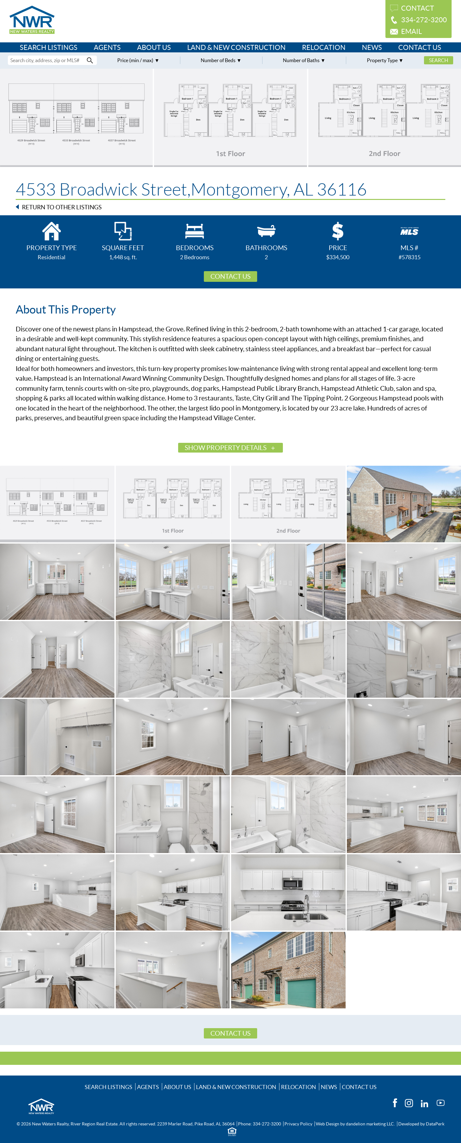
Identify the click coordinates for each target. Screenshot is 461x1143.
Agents (107, 47)
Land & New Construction (236, 47)
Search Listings (48, 47)
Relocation (324, 47)
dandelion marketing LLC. (370, 1123)
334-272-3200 (424, 20)
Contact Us (419, 47)
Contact (417, 8)
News (372, 47)
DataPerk (435, 1123)
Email (411, 31)
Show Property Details (226, 447)
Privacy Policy (298, 1123)
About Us (154, 47)
